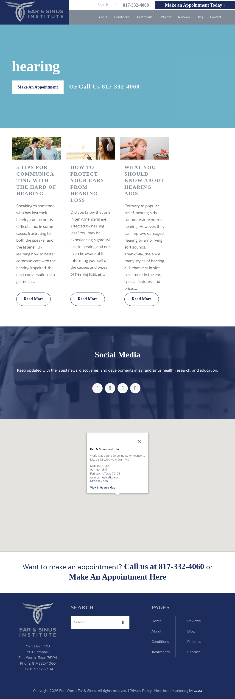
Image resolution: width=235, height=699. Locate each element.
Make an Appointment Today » (195, 5)
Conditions (160, 642)
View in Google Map (102, 487)
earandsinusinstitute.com (105, 477)
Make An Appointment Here (117, 577)
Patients (194, 642)
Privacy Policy (141, 691)
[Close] (139, 441)
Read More (33, 299)
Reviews (194, 621)
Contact (193, 652)
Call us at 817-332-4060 (164, 566)
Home (156, 621)
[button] (117, 501)
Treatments (160, 652)
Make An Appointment (37, 87)
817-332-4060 (133, 5)
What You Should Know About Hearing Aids (144, 180)
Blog (191, 631)
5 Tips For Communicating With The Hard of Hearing (36, 180)
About (156, 631)
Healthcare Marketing (171, 691)
